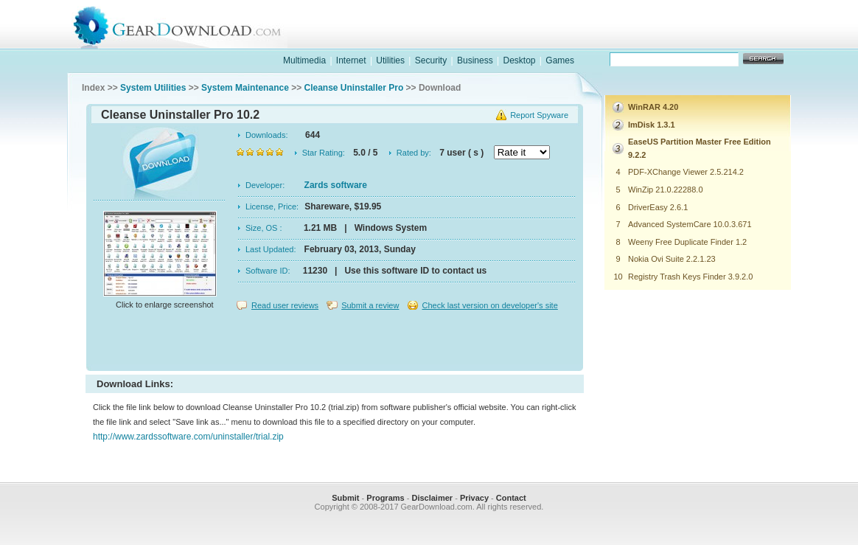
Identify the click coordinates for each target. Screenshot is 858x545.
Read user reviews (284, 305)
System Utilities (153, 88)
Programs (385, 497)
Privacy (474, 497)
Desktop (519, 60)
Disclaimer (432, 497)
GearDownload (188, 24)
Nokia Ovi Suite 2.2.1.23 (672, 258)
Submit (345, 497)
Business (475, 60)
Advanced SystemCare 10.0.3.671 (690, 224)
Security (431, 60)
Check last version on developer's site (489, 305)
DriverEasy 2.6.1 (658, 207)
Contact (511, 497)
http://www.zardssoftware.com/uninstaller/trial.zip (188, 436)
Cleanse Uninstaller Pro (354, 88)
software (544, 39)
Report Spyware (539, 115)
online (735, 39)
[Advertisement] (334, 342)
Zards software (335, 185)
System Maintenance (245, 88)
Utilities (390, 60)
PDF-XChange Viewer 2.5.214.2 (686, 171)
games (640, 39)
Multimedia (304, 60)
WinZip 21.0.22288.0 (665, 189)
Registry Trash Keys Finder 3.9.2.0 (690, 276)
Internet (351, 60)
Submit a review (370, 305)
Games (559, 60)
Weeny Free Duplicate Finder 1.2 (687, 241)
